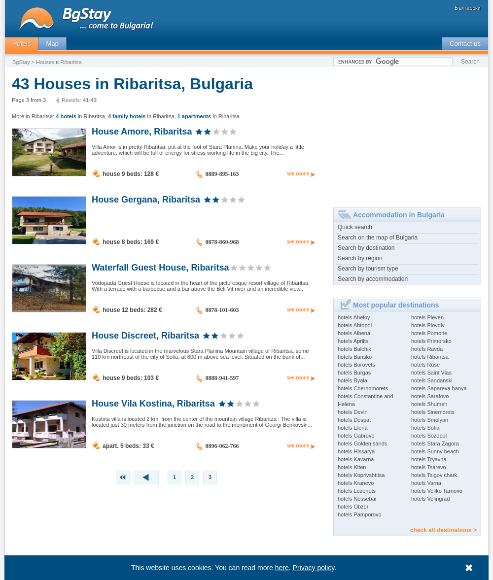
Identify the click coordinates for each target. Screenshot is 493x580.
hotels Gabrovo (356, 436)
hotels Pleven (427, 317)
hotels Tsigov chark (434, 475)
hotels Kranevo (356, 483)
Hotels (21, 43)
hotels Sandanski (432, 380)
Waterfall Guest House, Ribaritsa (160, 267)
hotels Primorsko (431, 341)
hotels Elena (353, 428)
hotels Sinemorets (433, 412)
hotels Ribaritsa (430, 357)
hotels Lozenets (357, 491)
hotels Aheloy (354, 317)
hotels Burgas (354, 372)
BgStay (21, 62)
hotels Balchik (354, 349)
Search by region (360, 258)
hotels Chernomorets (363, 388)
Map (52, 43)
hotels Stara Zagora (435, 443)
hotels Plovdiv (428, 325)
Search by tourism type (368, 268)
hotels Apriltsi (354, 341)
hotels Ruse (425, 365)
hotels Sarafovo (430, 396)
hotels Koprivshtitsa (361, 475)
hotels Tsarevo (428, 467)
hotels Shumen (429, 404)
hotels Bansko (355, 357)
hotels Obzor (353, 507)
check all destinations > (443, 530)
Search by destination (366, 247)
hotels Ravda (427, 349)
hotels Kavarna (356, 459)
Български (468, 8)
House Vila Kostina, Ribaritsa (153, 403)
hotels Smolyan (429, 420)
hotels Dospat (354, 420)
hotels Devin (353, 412)
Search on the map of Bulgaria (378, 237)
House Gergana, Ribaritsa (146, 199)
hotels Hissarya (356, 451)
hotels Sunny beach (435, 451)
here (282, 568)
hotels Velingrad (430, 499)
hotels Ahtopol (355, 325)
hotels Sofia (425, 428)
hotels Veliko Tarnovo (436, 491)
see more (298, 173)
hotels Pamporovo (360, 514)
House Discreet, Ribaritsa (145, 335)
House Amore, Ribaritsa (142, 131)
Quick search (355, 227)
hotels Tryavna (429, 459)
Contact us (465, 43)
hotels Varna (426, 483)
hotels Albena (354, 333)
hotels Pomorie (429, 333)
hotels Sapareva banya (439, 388)
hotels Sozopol (429, 436)
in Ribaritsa (80, 116)
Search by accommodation (373, 278)
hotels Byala (352, 380)
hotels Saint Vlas (431, 372)
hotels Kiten (352, 467)
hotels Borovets (356, 365)
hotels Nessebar (357, 499)
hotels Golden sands (362, 443)
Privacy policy (314, 568)
